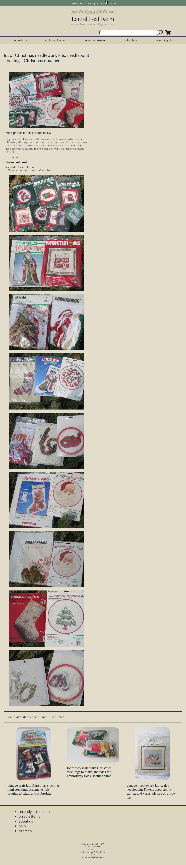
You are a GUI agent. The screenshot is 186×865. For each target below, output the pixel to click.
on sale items (29, 816)
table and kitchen (55, 40)
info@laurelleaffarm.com (93, 857)
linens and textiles (95, 40)
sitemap (25, 830)
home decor (20, 40)
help (22, 826)
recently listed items (35, 811)
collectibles (130, 40)
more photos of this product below (28, 133)
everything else (164, 40)
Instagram (93, 3)
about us (26, 821)
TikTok (112, 3)
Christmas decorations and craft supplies (29, 170)
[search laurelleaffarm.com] (161, 32)
